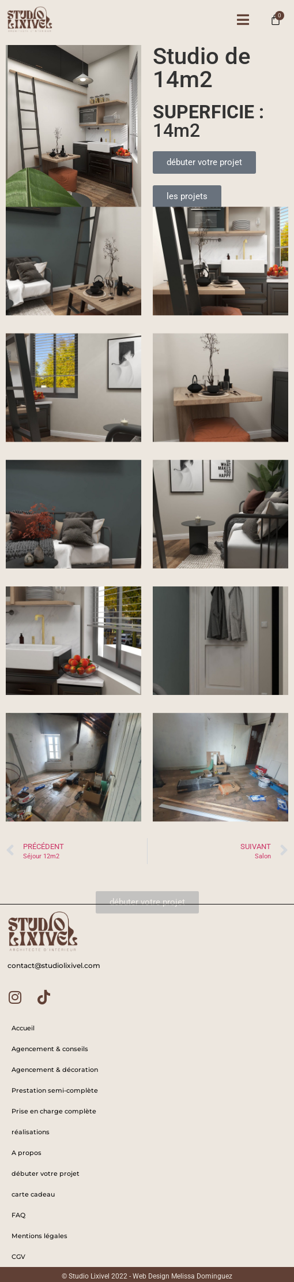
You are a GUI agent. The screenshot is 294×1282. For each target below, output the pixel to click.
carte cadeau (33, 1194)
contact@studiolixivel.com (53, 965)
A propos (27, 1153)
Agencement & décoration (55, 1070)
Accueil (23, 1028)
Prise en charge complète (54, 1111)
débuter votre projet (46, 1173)
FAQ (18, 1215)
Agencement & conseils (50, 1049)
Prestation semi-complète (55, 1090)
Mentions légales (39, 1236)
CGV (18, 1257)
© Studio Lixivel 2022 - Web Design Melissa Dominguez (147, 1276)
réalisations (31, 1132)
